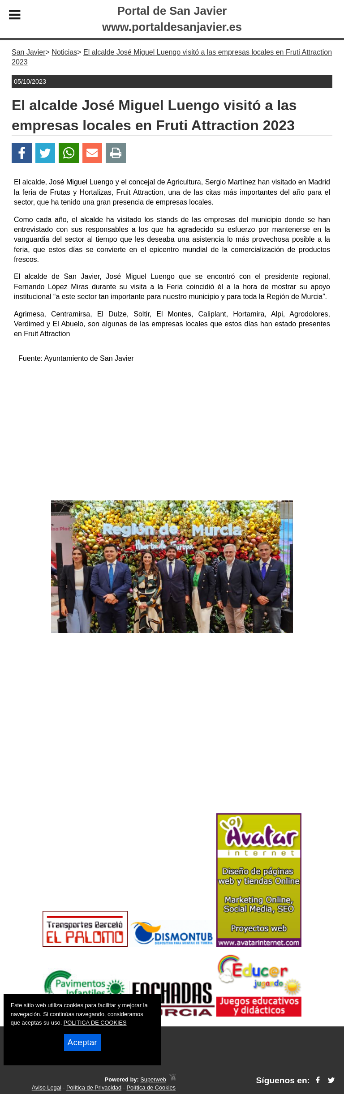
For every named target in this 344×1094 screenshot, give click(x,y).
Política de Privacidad (93, 1087)
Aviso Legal (46, 1087)
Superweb (153, 1079)
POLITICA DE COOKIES (95, 1022)
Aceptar (82, 1042)
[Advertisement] (172, 433)
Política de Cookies (151, 1087)
